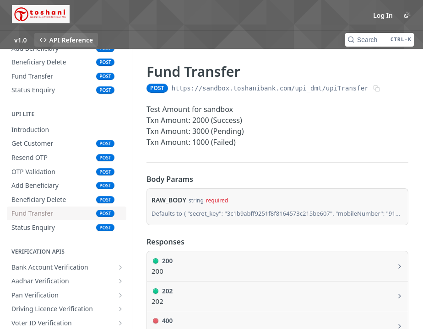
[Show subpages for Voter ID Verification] (120, 323)
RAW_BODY (169, 200)
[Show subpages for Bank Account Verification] (120, 267)
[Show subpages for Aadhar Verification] (120, 281)
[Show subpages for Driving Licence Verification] (120, 309)
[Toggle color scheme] (407, 15)
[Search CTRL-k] (379, 40)
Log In (383, 15)
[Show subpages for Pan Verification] (120, 295)
